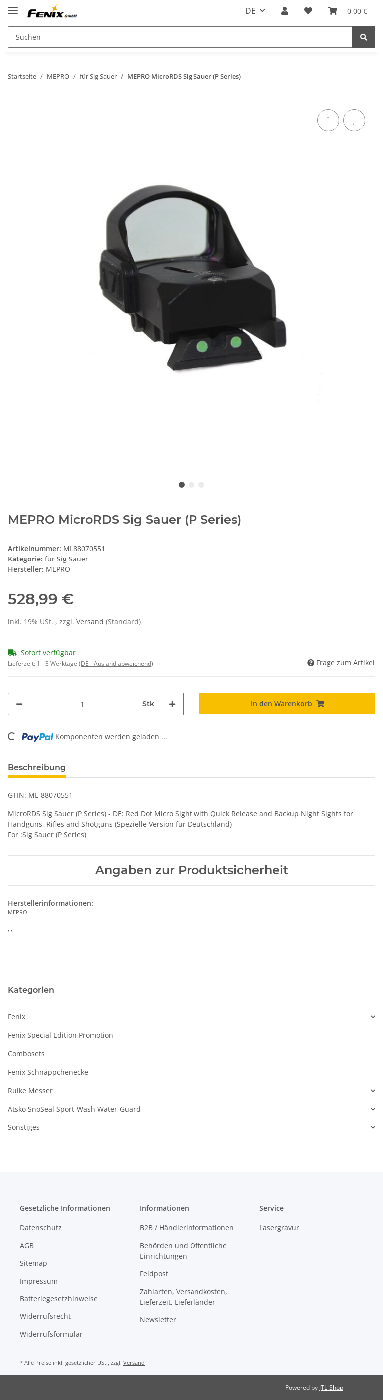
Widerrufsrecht (45, 1316)
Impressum (39, 1281)
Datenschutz (41, 1227)
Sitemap (33, 1263)
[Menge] (82, 704)
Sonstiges (24, 1127)
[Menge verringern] (19, 704)
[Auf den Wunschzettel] (354, 120)
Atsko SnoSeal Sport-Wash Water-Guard (74, 1109)
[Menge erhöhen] (172, 704)
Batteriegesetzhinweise (59, 1298)
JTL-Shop (331, 1387)
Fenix (16, 1016)
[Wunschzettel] (308, 11)
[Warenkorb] (347, 11)
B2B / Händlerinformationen (187, 1227)
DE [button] (250, 10)
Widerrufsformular (51, 1334)
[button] (284, 11)
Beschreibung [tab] (37, 767)
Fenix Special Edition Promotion (60, 1035)
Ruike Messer (30, 1090)
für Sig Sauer (66, 558)
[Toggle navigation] (13, 6)
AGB (27, 1245)
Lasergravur (279, 1227)
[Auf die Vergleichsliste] (328, 120)
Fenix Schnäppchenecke (48, 1072)
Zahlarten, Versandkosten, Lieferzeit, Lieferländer (183, 1297)
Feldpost (154, 1273)
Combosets (26, 1053)
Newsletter (158, 1319)
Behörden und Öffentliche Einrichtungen (183, 1251)
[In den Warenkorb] (287, 703)
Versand (91, 621)
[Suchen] (180, 37)
